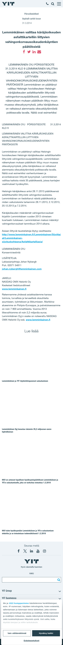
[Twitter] (29, 52)
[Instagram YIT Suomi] (44, 551)
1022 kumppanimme (19, 603)
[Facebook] (24, 52)
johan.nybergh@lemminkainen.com (22, 268)
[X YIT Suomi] (25, 551)
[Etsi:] (58, 579)
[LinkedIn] (34, 52)
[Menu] (59, 3)
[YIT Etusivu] (8, 3)
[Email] (39, 52)
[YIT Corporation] (31, 551)
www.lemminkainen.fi (14, 288)
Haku (31, 573)
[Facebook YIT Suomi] (18, 551)
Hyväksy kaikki (46, 633)
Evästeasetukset (31, 640)
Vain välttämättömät (17, 633)
